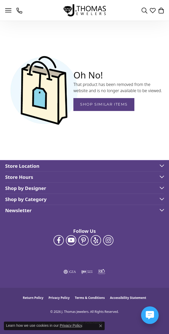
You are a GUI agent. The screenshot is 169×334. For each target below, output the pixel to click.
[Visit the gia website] (70, 272)
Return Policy (33, 298)
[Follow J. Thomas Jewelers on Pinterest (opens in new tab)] (83, 240)
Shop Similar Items (104, 104)
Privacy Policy (59, 298)
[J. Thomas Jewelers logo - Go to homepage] (84, 10)
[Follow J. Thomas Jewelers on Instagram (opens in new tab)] (108, 240)
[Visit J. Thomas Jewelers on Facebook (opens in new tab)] (58, 240)
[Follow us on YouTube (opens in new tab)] (71, 240)
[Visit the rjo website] (101, 272)
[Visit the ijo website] (87, 272)
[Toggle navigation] (8, 10)
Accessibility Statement (128, 298)
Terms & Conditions (90, 298)
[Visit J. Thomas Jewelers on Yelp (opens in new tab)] (96, 240)
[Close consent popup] (100, 325)
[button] (144, 10)
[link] (20, 10)
